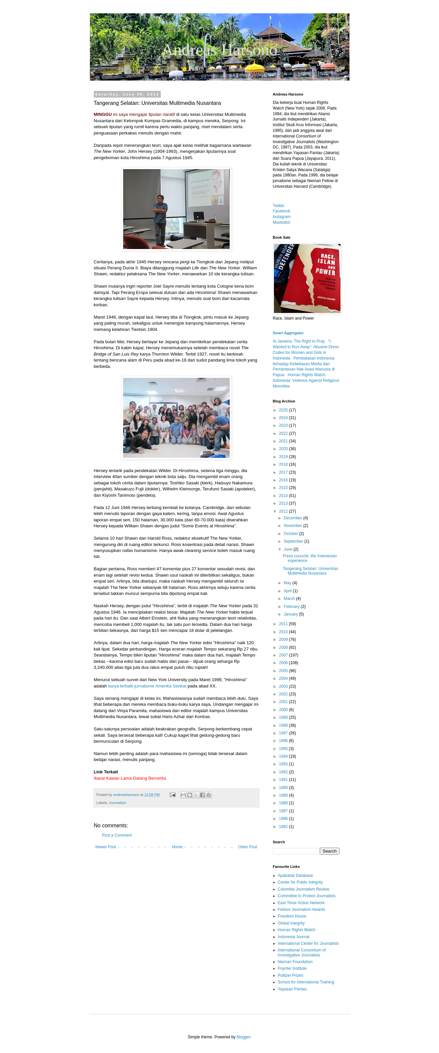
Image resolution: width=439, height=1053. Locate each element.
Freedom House (292, 916)
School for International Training (306, 982)
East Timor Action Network (301, 903)
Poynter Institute (292, 968)
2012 (284, 511)
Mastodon (282, 222)
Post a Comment (117, 835)
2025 (284, 410)
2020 (284, 448)
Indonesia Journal (294, 936)
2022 (284, 433)
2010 (284, 632)
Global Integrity (291, 923)
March (290, 598)
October (291, 533)
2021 (284, 441)
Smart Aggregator (288, 333)
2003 (284, 686)
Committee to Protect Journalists (306, 896)
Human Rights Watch (297, 929)
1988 (284, 803)
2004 (284, 678)
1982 (284, 826)
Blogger (243, 1037)
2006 (284, 662)
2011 (284, 624)
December (293, 518)
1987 (284, 811)
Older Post (247, 847)
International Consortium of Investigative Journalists (302, 952)
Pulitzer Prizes (291, 975)
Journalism (117, 803)
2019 (284, 456)
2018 (284, 464)
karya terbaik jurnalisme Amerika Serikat (148, 685)
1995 (284, 748)
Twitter (279, 205)
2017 (284, 472)
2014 (284, 495)
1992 (284, 772)
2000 (284, 709)
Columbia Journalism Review (303, 889)
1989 (284, 795)
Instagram (282, 216)
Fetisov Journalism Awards (302, 909)
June (288, 549)
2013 (284, 503)
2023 (284, 425)
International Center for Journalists (308, 943)
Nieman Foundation (295, 961)
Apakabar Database (295, 875)
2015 (284, 487)
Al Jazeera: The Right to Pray (299, 341)
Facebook (282, 211)
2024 (284, 417)
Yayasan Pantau (292, 989)
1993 (284, 764)
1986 (284, 818)
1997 (284, 733)
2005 (284, 670)
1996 (284, 740)
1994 (284, 756)
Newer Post (106, 847)
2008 (284, 647)
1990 (284, 787)
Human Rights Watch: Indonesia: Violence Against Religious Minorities (306, 381)
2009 (284, 639)
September (294, 541)
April (288, 591)
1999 (284, 717)
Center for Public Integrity (300, 882)
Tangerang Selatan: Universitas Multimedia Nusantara (310, 571)
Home (177, 847)
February (292, 606)
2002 (284, 694)
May (288, 583)
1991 (284, 779)
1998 (284, 725)
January (291, 614)
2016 (284, 480)
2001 (284, 701)
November (293, 525)
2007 (284, 655)
